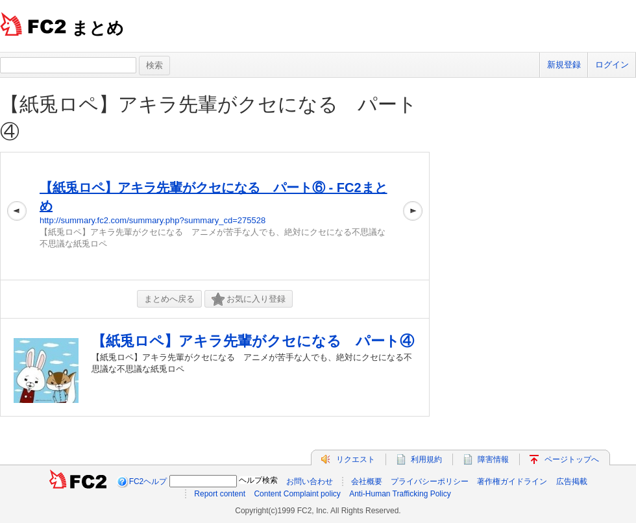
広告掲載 (571, 481)
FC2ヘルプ (148, 481)
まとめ (97, 28)
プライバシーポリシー (430, 481)
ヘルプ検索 (258, 480)
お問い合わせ (309, 481)
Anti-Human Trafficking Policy (400, 493)
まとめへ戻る (169, 299)
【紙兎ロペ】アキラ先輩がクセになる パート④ (253, 341)
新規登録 (564, 64)
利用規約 (426, 459)
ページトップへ (571, 459)
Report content (219, 493)
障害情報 (493, 459)
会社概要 (366, 481)
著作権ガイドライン (512, 481)
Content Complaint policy (297, 493)
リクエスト (355, 459)
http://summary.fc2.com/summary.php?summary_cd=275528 (152, 220)
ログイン (612, 64)
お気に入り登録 (249, 299)
